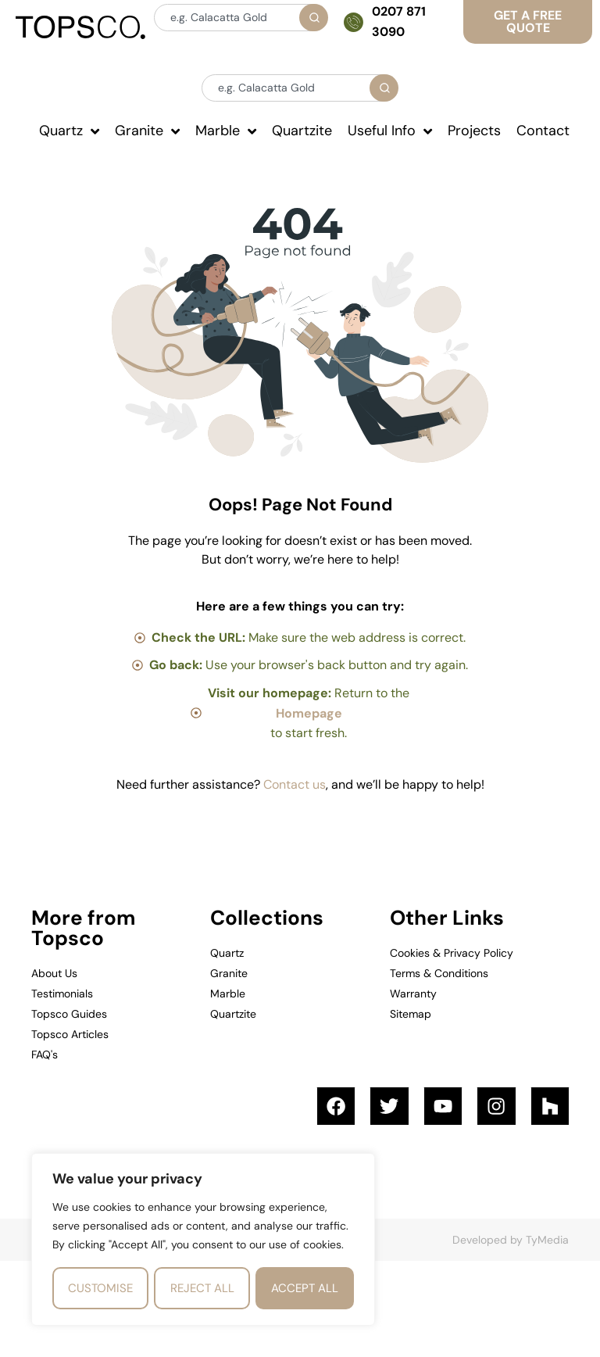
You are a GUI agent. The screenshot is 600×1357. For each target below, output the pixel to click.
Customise (100, 1288)
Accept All (304, 1288)
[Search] (313, 17)
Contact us (294, 784)
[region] (203, 1240)
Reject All (202, 1288)
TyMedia (547, 1241)
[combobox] (240, 17)
